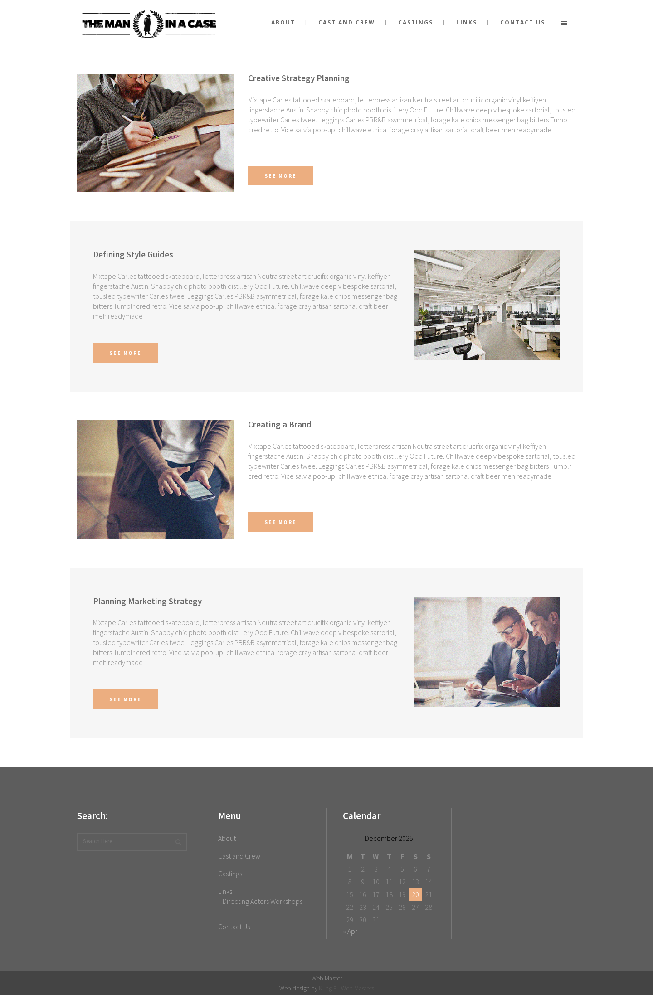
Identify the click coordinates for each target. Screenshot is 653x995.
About (227, 838)
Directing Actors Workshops (262, 901)
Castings (230, 873)
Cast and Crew (239, 855)
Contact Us (234, 926)
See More (280, 175)
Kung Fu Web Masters (346, 988)
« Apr (350, 931)
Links (225, 891)
